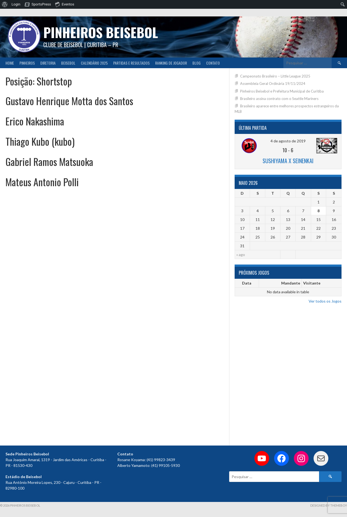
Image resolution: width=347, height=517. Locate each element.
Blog (196, 63)
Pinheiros (27, 63)
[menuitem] (5, 4)
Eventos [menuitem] (64, 4)
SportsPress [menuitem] (41, 4)
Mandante (290, 283)
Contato (213, 63)
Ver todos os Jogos (325, 301)
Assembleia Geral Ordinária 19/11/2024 (272, 83)
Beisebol (68, 63)
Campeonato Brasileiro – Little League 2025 (275, 76)
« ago (240, 254)
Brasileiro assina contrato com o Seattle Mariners (279, 98)
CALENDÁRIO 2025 (94, 63)
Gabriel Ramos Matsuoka (49, 161)
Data (246, 283)
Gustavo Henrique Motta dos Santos (69, 100)
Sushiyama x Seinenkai (288, 161)
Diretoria (48, 63)
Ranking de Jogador (171, 63)
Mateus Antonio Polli (42, 181)
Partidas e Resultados (131, 63)
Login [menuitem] (16, 4)
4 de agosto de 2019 (288, 141)
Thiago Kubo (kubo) (40, 141)
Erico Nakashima (34, 121)
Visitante (311, 283)
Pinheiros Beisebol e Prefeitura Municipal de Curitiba (282, 91)
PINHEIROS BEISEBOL (100, 32)
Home (9, 63)
